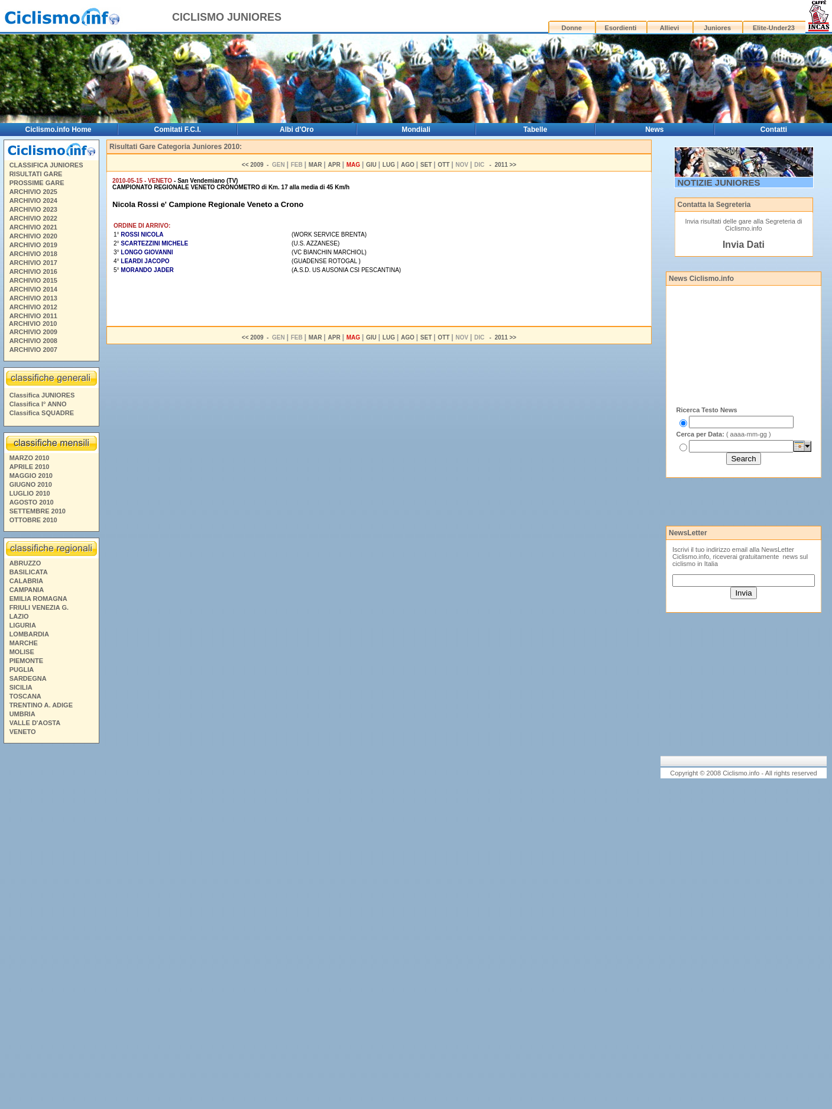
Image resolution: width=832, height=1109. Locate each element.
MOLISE (21, 651)
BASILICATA (28, 571)
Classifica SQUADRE (41, 412)
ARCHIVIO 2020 (33, 236)
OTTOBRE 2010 (33, 519)
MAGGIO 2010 (31, 475)
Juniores (717, 27)
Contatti (773, 129)
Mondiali (416, 129)
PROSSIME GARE (36, 182)
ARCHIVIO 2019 (33, 244)
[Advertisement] (51, 928)
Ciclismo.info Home (58, 129)
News (654, 129)
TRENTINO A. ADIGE (41, 705)
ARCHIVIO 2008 (33, 340)
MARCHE (23, 642)
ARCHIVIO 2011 (33, 315)
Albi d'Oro (297, 129)
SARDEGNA (28, 678)
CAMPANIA (26, 589)
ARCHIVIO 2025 (33, 191)
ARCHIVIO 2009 (33, 331)
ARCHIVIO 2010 (33, 323)
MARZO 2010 (29, 457)
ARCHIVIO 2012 (33, 307)
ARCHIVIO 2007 (33, 349)
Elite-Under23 (774, 27)
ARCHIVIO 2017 (33, 262)
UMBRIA (22, 713)
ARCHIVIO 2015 (33, 280)
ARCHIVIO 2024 (33, 200)
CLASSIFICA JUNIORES (46, 165)
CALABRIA (26, 580)
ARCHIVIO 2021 (33, 227)
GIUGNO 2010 (30, 484)
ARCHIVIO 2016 (33, 271)
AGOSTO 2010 (31, 502)
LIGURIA (22, 625)
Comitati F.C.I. (177, 129)
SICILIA (21, 687)
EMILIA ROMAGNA (38, 598)
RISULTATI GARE (36, 173)
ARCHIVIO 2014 (33, 289)
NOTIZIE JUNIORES (719, 182)
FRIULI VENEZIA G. (39, 607)
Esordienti (621, 27)
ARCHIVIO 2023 (33, 209)
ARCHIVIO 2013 (33, 298)
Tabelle (535, 129)
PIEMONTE (26, 660)
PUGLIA (21, 669)
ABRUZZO (25, 563)
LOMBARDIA (29, 634)
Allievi (669, 27)
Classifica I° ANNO (38, 404)
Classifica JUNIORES (42, 395)
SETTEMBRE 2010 (37, 511)
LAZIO (19, 616)
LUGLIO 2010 (29, 493)
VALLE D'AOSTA (35, 722)
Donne (572, 27)
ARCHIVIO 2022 (33, 218)
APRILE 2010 (29, 466)
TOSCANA (25, 696)
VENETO (22, 731)
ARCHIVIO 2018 (33, 253)
